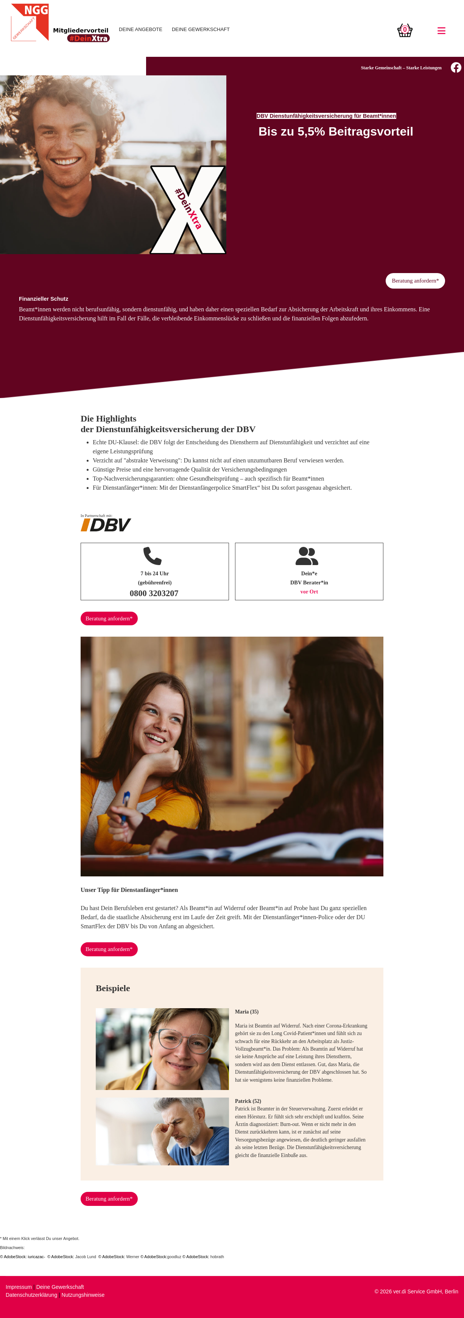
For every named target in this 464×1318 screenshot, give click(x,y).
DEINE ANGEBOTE (140, 29)
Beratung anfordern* (415, 281)
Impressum (19, 1287)
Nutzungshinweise (83, 1295)
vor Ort (309, 592)
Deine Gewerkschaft (60, 1287)
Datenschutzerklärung (31, 1295)
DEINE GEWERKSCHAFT (201, 29)
